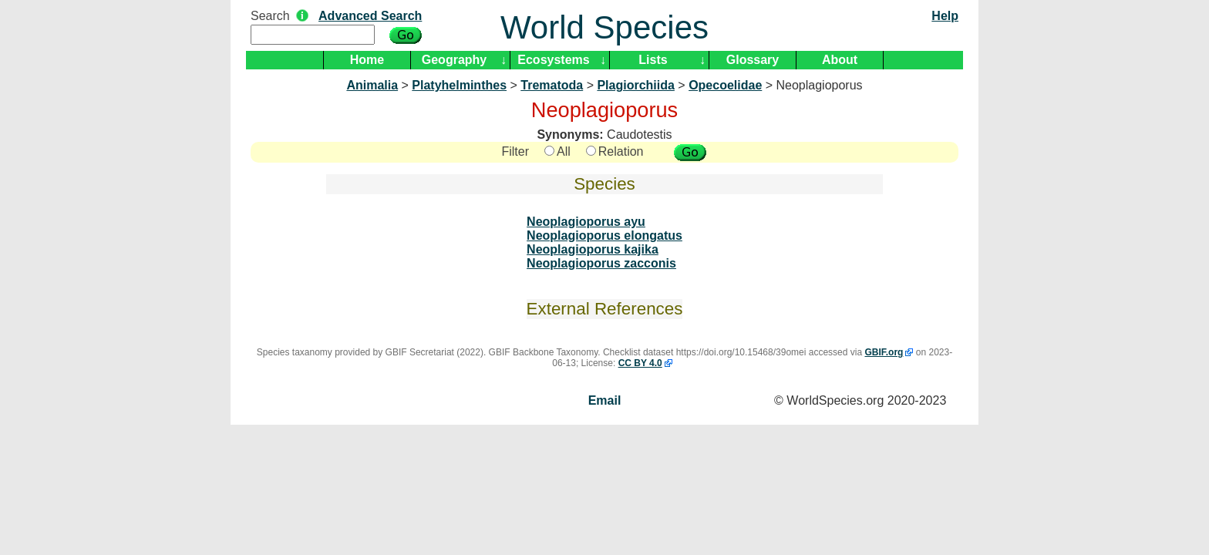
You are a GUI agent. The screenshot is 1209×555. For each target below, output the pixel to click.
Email (604, 400)
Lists (652, 59)
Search (270, 15)
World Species (604, 27)
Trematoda (551, 85)
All (557, 151)
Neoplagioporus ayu (586, 221)
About (839, 59)
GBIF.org (883, 352)
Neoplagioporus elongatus (604, 235)
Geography (454, 59)
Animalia (372, 85)
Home (367, 59)
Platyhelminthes (459, 85)
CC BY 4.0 (640, 363)
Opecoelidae (725, 85)
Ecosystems (553, 59)
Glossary (752, 59)
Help (944, 15)
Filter (515, 151)
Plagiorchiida (635, 85)
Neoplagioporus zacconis (601, 263)
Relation (615, 151)
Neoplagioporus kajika (592, 249)
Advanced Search (370, 15)
